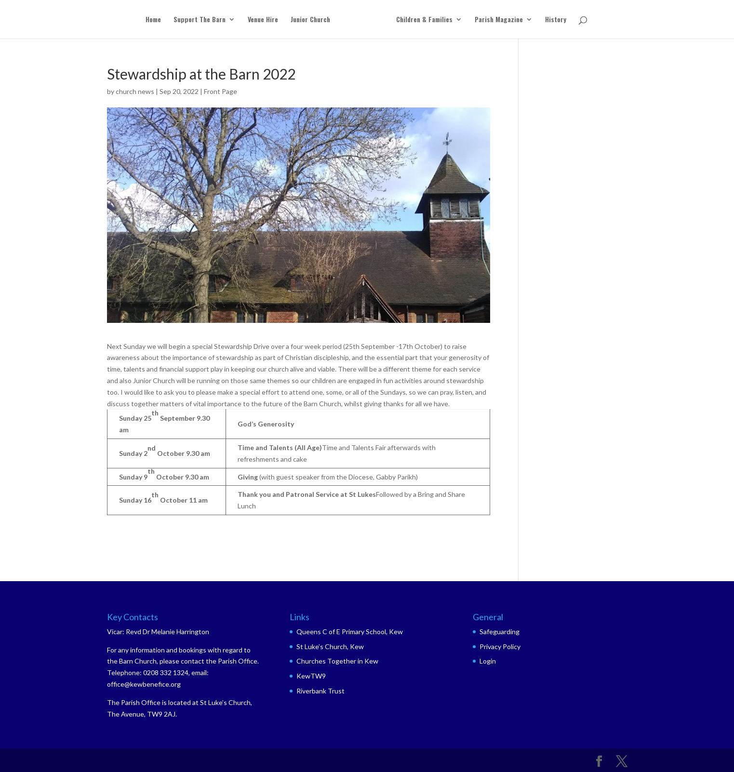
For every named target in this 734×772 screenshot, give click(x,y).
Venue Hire (263, 20)
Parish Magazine (499, 20)
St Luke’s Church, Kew (330, 646)
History (555, 20)
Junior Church (310, 20)
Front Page (220, 91)
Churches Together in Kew (337, 661)
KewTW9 (311, 676)
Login (488, 661)
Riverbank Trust (320, 691)
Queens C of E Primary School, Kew (349, 631)
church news (135, 91)
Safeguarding (500, 631)
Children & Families (424, 20)
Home (153, 20)
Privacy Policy (500, 646)
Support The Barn (199, 20)
